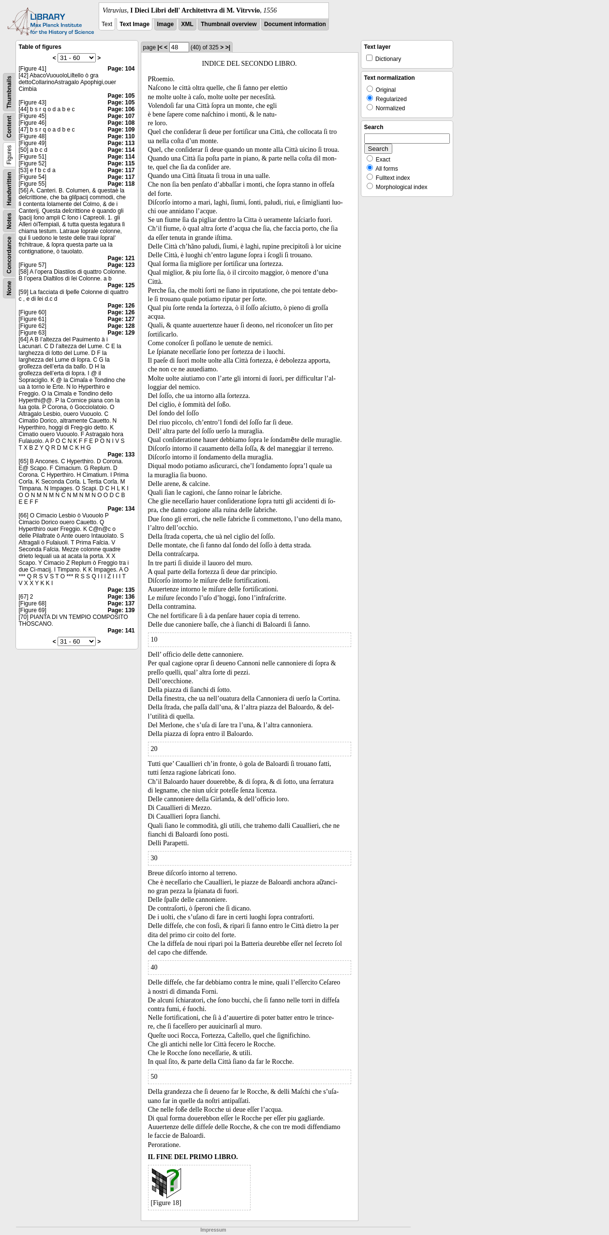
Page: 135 (120, 590)
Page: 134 (120, 508)
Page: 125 (120, 285)
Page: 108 (120, 122)
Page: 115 (120, 163)
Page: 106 (120, 109)
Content (9, 127)
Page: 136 (120, 596)
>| (227, 47)
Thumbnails (9, 92)
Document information (295, 24)
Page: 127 (120, 319)
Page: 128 (120, 326)
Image (165, 24)
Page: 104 (120, 68)
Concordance (9, 255)
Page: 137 (120, 603)
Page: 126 (120, 305)
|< (160, 47)
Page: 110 (120, 136)
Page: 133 (120, 454)
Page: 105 (120, 95)
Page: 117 (120, 170)
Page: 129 (120, 332)
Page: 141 (120, 630)
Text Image (134, 24)
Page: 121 (120, 258)
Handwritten (9, 189)
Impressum (213, 1230)
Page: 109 (120, 129)
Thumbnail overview (228, 24)
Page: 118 (120, 183)
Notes (9, 221)
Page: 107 (120, 116)
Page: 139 (120, 610)
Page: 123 (120, 265)
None (9, 288)
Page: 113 (120, 143)
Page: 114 (120, 150)
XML (187, 24)
